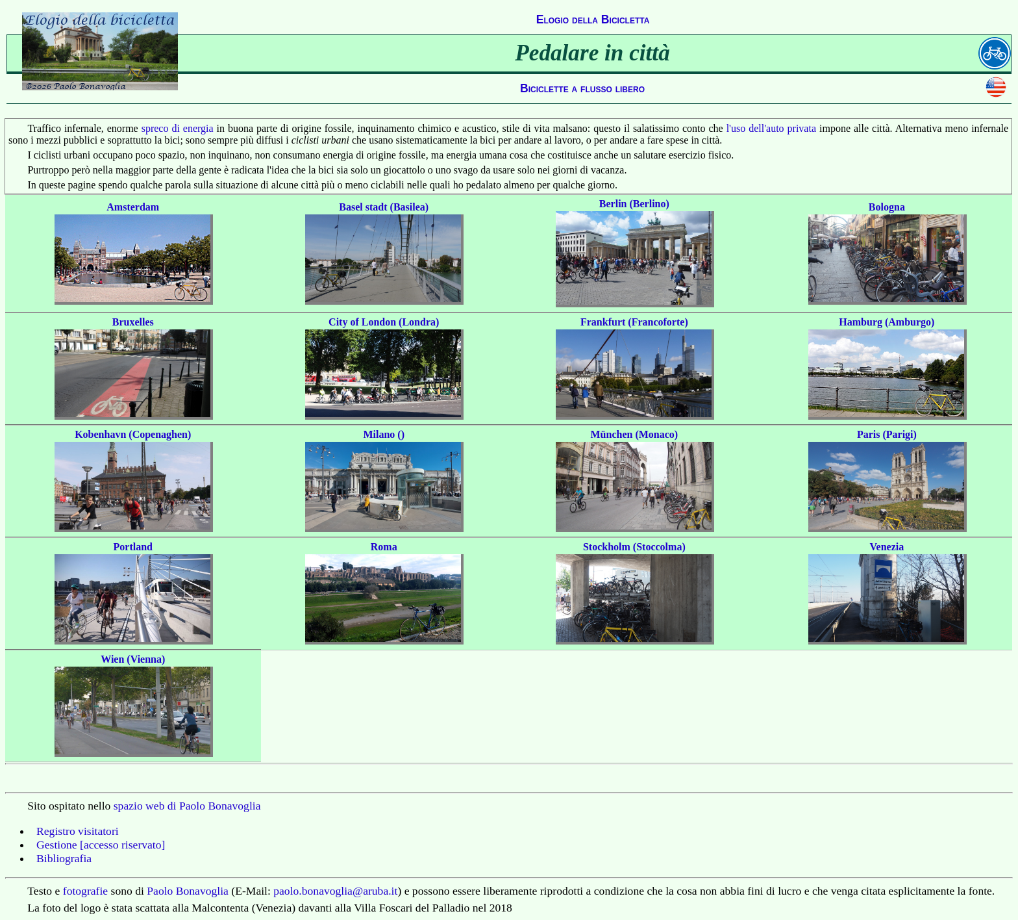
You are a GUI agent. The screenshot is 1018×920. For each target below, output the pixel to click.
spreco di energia (178, 128)
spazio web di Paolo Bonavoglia (187, 805)
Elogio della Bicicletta (593, 19)
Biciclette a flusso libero (582, 88)
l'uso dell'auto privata (771, 128)
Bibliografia (64, 858)
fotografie (85, 890)
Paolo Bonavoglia (188, 890)
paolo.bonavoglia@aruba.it (335, 890)
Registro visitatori (77, 830)
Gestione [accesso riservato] (100, 844)
